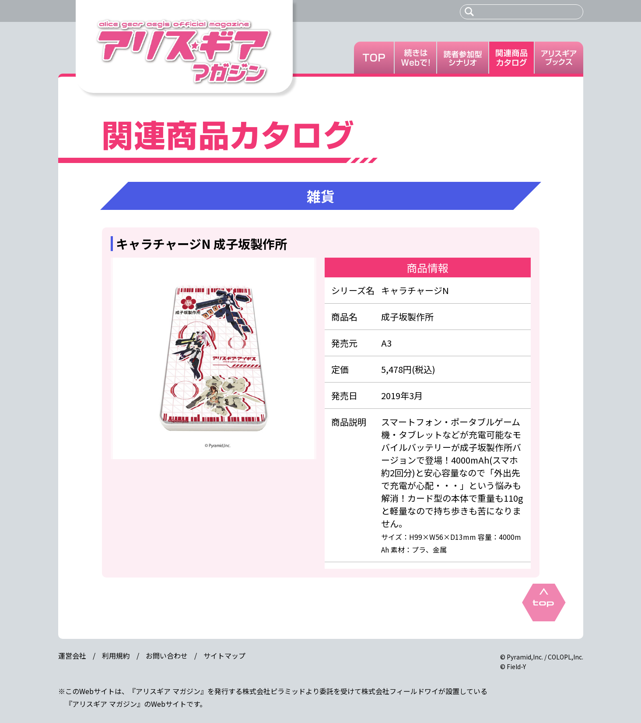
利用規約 (116, 655)
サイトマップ (224, 655)
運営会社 (72, 655)
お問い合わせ (167, 655)
